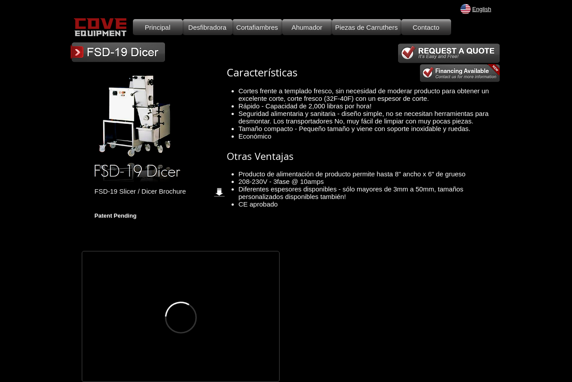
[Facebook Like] (121, 203)
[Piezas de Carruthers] (366, 27)
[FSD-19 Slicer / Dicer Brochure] (163, 191)
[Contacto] (426, 27)
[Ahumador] (307, 27)
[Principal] (158, 27)
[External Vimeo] (180, 318)
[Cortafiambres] (257, 27)
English (482, 9)
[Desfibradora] (207, 27)
